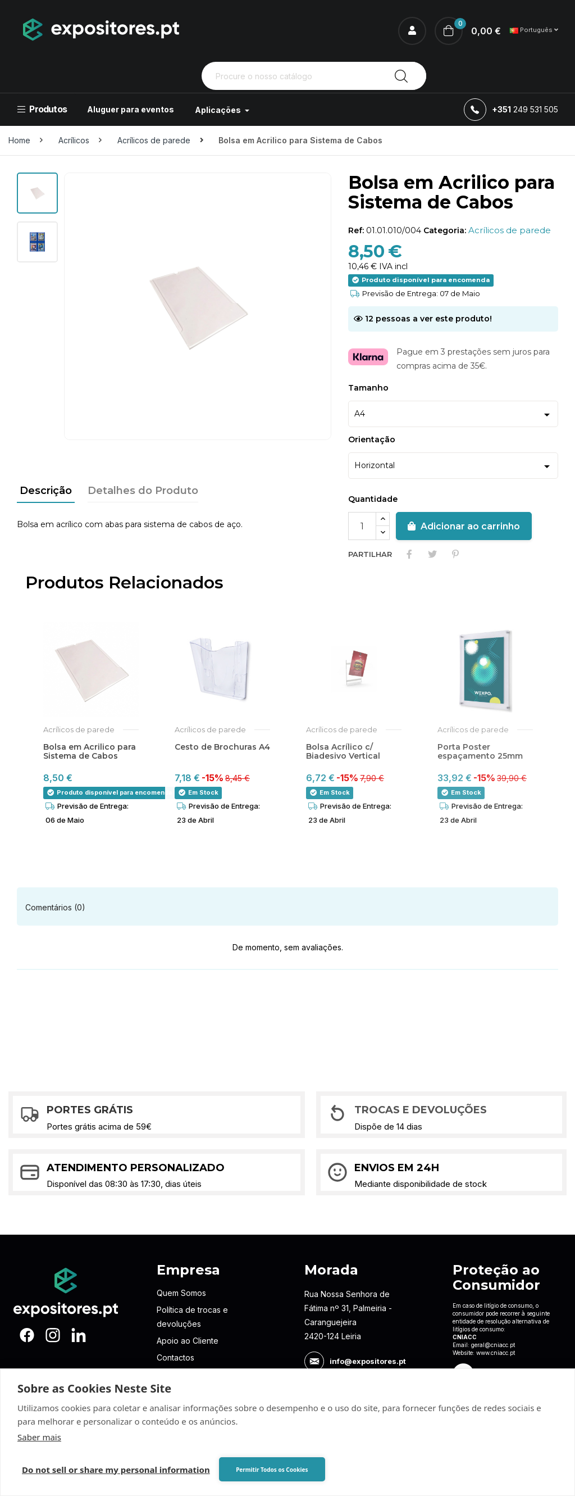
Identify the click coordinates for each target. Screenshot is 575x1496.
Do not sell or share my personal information (116, 1469)
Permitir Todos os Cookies (272, 1470)
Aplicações (219, 110)
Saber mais (39, 1437)
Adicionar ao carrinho (464, 526)
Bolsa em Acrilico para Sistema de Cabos (89, 751)
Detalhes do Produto (143, 490)
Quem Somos (181, 1293)
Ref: (356, 230)
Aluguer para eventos (130, 109)
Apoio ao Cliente (187, 1340)
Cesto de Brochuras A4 (222, 747)
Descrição (46, 490)
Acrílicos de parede (509, 230)
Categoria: (444, 230)
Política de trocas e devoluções (192, 1317)
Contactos (175, 1357)
